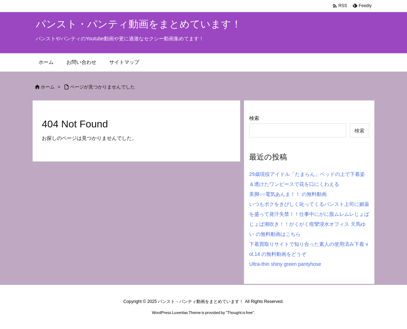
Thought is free (239, 312)
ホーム (48, 87)
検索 (254, 118)
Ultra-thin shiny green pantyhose (285, 264)
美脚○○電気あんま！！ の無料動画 (288, 194)
